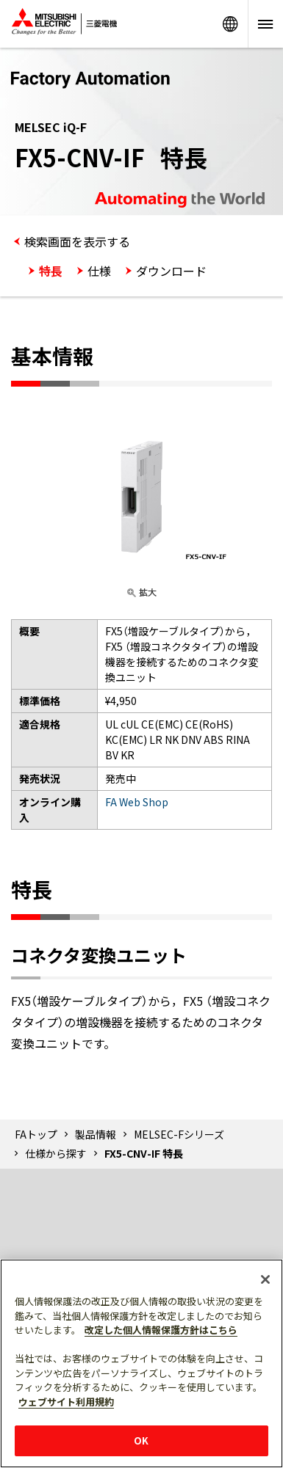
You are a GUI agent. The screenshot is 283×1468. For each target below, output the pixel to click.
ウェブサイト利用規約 (66, 1402)
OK (141, 1440)
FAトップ (36, 1134)
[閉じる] (265, 1279)
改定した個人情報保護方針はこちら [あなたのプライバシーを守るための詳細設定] (161, 1330)
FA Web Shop (136, 802)
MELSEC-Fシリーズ (179, 1134)
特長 (50, 271)
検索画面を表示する (77, 241)
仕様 (99, 271)
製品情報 (95, 1134)
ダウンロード (171, 271)
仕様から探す (56, 1153)
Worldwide (230, 24)
